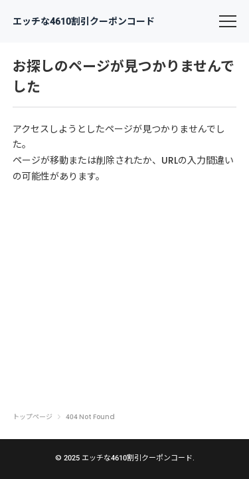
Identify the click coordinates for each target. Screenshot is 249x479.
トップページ (32, 417)
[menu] (227, 21)
